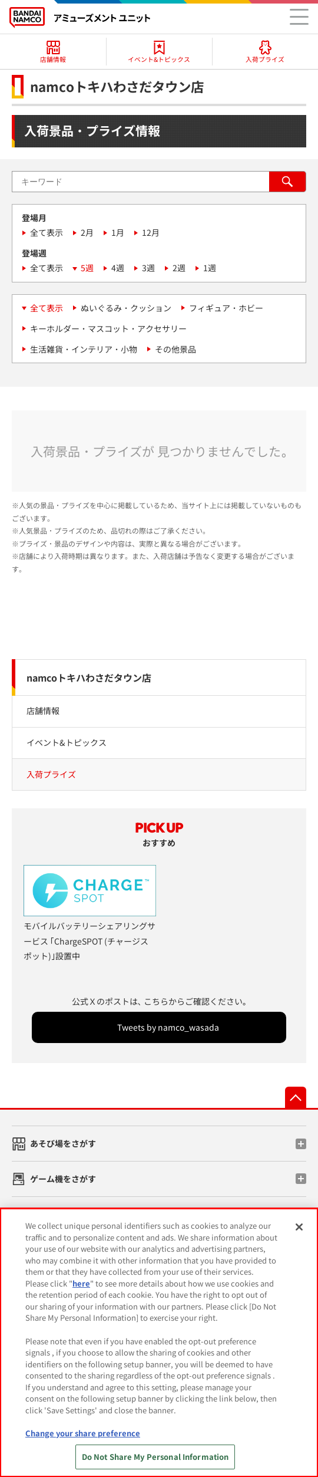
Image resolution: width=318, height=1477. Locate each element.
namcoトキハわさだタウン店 (88, 677)
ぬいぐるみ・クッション (126, 308)
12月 (151, 232)
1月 (117, 232)
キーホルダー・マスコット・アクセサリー (108, 328)
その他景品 (175, 349)
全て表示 (46, 232)
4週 (117, 268)
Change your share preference (82, 1440)
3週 (148, 268)
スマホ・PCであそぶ (68, 1214)
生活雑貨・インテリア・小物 (83, 349)
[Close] (299, 1235)
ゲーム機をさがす (63, 1179)
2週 (179, 268)
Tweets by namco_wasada (168, 1027)
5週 (87, 268)
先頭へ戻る (295, 1097)
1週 (209, 268)
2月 (87, 232)
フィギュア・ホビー (226, 308)
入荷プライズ (51, 774)
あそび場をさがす (63, 1143)
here (81, 1291)
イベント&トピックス (66, 742)
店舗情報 (42, 710)
